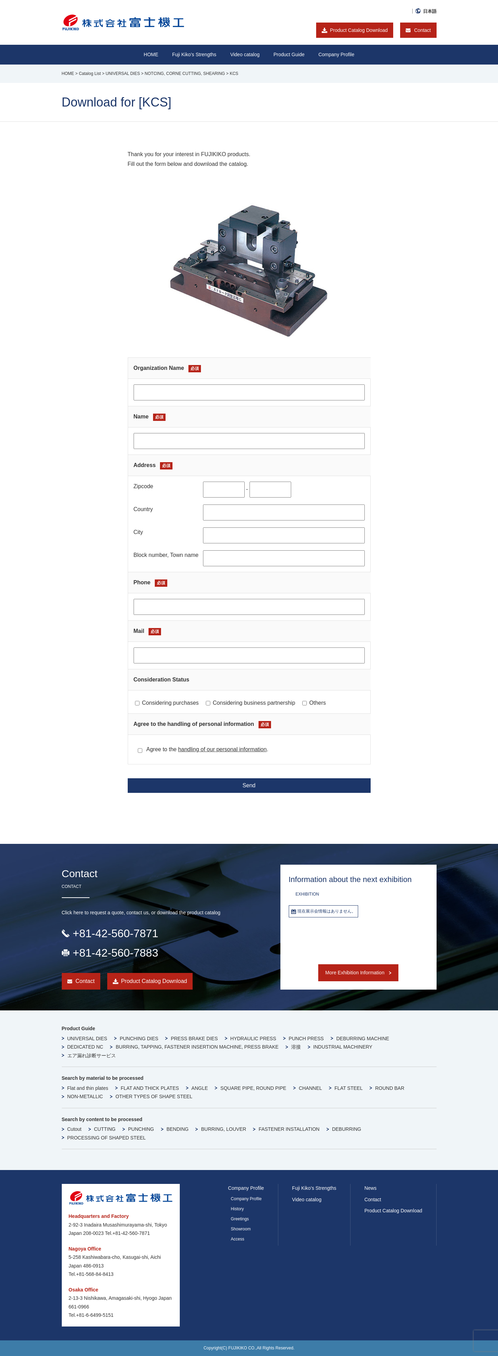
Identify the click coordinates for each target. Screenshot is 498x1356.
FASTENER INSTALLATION (289, 1129)
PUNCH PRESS (306, 1038)
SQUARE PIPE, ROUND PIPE (253, 1088)
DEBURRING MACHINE (362, 1038)
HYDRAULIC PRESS (253, 1038)
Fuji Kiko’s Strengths (314, 1188)
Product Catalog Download (359, 30)
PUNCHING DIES (139, 1038)
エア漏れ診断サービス (91, 1055)
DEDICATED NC (85, 1047)
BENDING (178, 1129)
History (237, 1208)
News (370, 1188)
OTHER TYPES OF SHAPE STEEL (154, 1096)
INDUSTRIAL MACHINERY (342, 1047)
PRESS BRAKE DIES (194, 1038)
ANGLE (200, 1088)
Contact (422, 30)
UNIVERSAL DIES (87, 1038)
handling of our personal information (222, 749)
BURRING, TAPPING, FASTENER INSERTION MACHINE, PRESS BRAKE (197, 1047)
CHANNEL (310, 1088)
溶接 (296, 1047)
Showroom (241, 1229)
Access (237, 1239)
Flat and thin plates (87, 1088)
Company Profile (336, 54)
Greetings (240, 1219)
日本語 (430, 11)
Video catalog (245, 54)
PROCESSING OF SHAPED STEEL (106, 1138)
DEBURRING (346, 1129)
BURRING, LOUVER (223, 1129)
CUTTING (105, 1129)
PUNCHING (141, 1129)
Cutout (74, 1129)
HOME (151, 54)
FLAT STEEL (349, 1088)
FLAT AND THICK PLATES (150, 1088)
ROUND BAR (389, 1088)
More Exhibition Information (354, 972)
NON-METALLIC (85, 1096)
